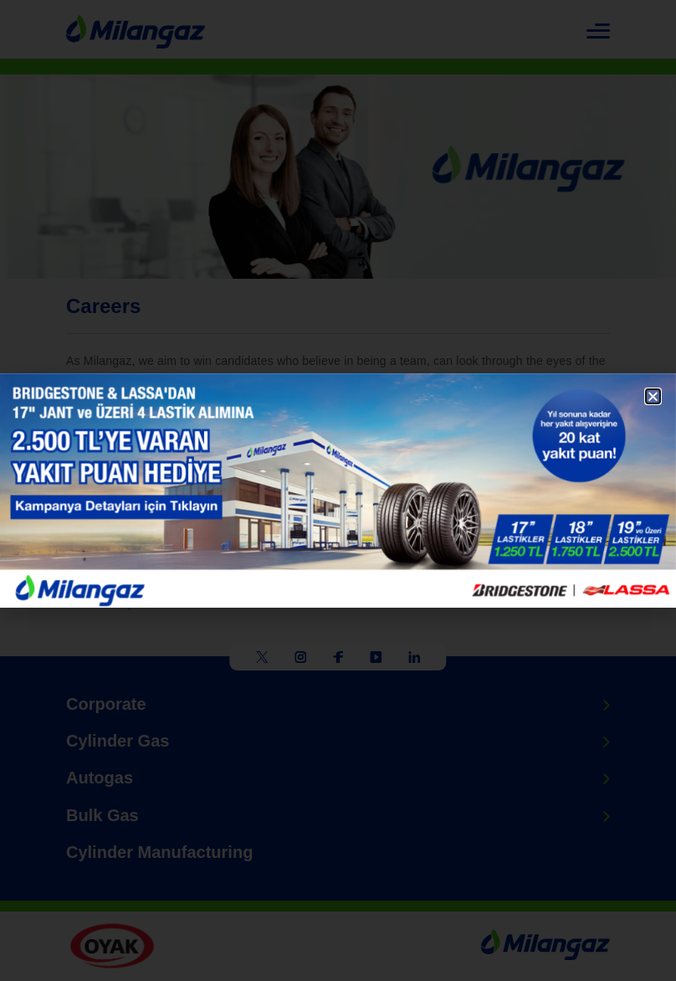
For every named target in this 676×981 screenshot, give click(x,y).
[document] (338, 490)
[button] (653, 396)
